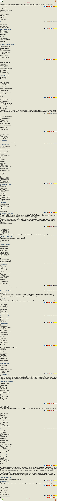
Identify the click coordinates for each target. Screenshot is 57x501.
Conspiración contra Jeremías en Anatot (6, 236)
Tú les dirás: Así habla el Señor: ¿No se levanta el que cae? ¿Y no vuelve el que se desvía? (4, 9)
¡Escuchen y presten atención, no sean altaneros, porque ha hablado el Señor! (4, 305)
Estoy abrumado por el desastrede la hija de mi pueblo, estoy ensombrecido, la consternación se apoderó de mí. (6, 68)
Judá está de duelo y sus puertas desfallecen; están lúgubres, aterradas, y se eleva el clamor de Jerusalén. (4, 349)
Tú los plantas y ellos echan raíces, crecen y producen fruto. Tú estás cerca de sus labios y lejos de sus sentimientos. (4, 250)
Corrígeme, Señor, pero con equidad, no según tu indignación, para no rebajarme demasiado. (4, 207)
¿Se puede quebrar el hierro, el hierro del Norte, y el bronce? (4, 437)
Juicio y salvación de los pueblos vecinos (6, 285)
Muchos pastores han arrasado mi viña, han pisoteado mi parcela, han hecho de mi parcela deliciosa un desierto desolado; (5, 274)
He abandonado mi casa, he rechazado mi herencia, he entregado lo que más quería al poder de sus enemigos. (4, 267)
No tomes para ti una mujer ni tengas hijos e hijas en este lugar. (20, 467)
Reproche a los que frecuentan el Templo (6, 226)
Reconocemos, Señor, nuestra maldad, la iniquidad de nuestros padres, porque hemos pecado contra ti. (5, 395)
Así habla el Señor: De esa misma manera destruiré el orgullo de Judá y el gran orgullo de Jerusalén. (26, 295)
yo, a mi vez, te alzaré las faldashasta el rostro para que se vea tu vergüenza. (6, 340)
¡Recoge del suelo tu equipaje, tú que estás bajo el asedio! (4, 186)
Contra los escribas (3, 21)
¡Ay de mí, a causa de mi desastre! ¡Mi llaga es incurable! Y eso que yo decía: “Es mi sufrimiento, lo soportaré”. (4, 191)
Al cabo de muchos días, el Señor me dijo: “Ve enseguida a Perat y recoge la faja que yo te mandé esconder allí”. (14, 294)
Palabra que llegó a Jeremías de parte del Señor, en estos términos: (8, 214)
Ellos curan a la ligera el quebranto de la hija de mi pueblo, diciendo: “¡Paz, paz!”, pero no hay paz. (4, 35)
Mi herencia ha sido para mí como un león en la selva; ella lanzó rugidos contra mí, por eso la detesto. (3, 269)
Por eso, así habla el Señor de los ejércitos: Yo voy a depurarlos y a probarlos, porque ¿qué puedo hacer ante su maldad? (5, 91)
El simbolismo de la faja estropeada (5, 290)
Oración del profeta (3, 202)
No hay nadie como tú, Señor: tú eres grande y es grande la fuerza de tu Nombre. (4, 158)
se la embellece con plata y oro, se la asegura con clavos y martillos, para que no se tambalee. (4, 152)
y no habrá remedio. (3, 58)
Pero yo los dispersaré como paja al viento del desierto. (4, 336)
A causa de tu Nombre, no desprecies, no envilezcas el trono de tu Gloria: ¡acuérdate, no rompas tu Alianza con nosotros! (5, 397)
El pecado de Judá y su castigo (5, 496)
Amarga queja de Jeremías (4, 428)
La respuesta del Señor (3, 454)
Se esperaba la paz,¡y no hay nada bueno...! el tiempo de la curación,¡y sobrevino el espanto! (5, 50)
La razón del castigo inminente (5, 98)
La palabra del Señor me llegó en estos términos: (6, 467)
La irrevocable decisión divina (4, 403)
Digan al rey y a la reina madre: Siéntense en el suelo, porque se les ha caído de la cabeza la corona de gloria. (4, 318)
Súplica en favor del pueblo (4, 363)
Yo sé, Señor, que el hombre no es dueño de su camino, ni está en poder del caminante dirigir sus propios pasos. (5, 205)
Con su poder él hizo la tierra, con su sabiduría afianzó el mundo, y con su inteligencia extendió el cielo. (4, 173)
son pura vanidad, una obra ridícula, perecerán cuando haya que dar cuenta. (4, 180)
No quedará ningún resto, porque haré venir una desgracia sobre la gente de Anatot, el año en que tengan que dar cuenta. (32, 242)
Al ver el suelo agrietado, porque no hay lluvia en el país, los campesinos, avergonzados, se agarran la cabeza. (3, 356)
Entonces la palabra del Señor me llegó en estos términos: (7, 295)
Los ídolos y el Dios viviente (4, 144)
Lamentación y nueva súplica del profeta (6, 381)
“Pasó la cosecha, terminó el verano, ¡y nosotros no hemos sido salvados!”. (4, 67)
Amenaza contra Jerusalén (4, 323)
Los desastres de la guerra (4, 410)
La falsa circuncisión (3, 140)
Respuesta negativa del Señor (4, 374)
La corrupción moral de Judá (4, 75)
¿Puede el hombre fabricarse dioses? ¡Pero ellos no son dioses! (5, 492)
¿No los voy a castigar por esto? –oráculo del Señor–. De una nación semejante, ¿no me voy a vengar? (4, 95)
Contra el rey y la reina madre (4, 315)
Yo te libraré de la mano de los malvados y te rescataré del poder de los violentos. (5, 464)
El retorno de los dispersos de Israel (5, 477)
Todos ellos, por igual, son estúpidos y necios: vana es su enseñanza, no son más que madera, (3, 163)
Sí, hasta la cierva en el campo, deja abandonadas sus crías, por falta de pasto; (4, 359)
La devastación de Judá (3, 264)
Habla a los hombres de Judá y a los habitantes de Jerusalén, (24, 214)
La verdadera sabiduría (3, 131)
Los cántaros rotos (3, 298)
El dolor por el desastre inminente (5, 184)
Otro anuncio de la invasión (4, 481)
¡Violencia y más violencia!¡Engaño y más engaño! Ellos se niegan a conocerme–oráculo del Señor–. (6, 89)
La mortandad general (3, 113)
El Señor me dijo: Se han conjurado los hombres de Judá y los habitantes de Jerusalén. (11, 219)
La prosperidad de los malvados (5, 244)
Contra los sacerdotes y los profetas (5, 29)
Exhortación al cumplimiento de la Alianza (6, 213)
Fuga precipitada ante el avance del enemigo (7, 44)
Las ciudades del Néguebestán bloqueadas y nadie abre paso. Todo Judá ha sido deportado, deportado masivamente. (5, 320)
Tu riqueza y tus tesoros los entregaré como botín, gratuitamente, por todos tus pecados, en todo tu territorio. (4, 439)
